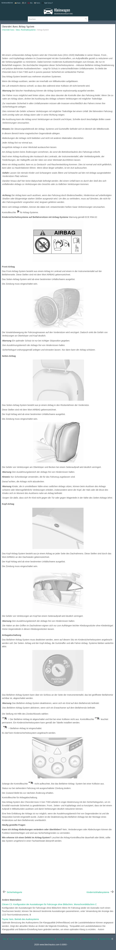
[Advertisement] (58, 43)
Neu (5, 939)
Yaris (37, 3)
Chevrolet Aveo (8, 30)
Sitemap (18, 939)
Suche (59, 939)
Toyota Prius (105, 939)
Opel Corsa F (47, 3)
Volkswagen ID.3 (72, 939)
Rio (29, 3)
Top (10, 939)
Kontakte (28, 939)
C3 (24, 3)
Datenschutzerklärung (44, 939)
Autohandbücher (7, 3)
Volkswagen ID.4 (89, 939)
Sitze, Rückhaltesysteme (25, 30)
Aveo (17, 3)
